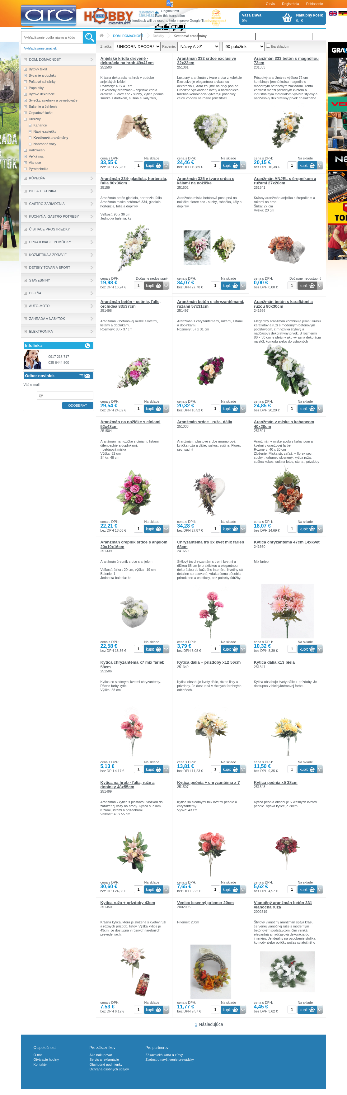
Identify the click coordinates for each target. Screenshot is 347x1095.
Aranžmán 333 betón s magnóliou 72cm (286, 60)
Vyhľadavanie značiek (40, 48)
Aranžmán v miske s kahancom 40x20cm (284, 424)
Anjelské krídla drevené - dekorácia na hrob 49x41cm (127, 60)
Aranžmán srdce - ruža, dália (204, 422)
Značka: (107, 46)
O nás (270, 4)
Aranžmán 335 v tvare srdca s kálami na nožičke (205, 180)
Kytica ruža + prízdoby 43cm (128, 902)
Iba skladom (280, 46)
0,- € (309, 17)
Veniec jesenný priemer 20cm (205, 902)
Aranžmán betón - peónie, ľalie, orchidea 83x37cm (131, 303)
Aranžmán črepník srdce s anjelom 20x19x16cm (134, 544)
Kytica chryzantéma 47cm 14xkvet (287, 542)
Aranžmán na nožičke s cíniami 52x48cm (131, 424)
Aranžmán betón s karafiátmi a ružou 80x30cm (283, 303)
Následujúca (211, 1024)
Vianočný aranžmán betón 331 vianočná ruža (283, 904)
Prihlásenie (314, 4)
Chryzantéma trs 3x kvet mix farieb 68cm (210, 544)
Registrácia (290, 4)
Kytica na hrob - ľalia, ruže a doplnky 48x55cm (128, 784)
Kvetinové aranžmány (190, 36)
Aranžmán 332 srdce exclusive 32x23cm (206, 60)
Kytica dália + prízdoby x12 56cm (209, 662)
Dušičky (158, 36)
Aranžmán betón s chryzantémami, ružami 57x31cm (210, 303)
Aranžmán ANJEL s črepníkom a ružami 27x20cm (285, 180)
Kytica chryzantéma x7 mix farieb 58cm (133, 664)
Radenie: (169, 46)
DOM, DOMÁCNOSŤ (128, 36)
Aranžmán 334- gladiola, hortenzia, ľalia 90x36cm (134, 180)
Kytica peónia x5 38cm (276, 782)
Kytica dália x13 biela (274, 662)
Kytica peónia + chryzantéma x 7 (208, 782)
